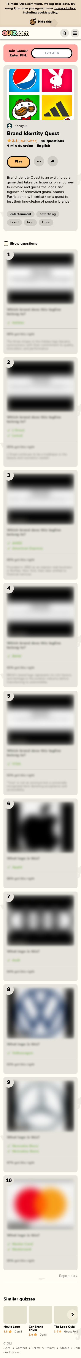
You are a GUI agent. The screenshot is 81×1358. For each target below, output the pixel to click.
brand (14, 222)
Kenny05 (21, 126)
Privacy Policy (64, 8)
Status (64, 1348)
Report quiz (68, 1275)
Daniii (18, 1331)
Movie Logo (11, 1326)
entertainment (20, 214)
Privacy (49, 1348)
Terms (36, 1348)
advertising (48, 214)
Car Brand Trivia (36, 1328)
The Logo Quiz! (64, 1326)
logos (46, 222)
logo (30, 222)
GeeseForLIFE (71, 1331)
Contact (21, 1348)
